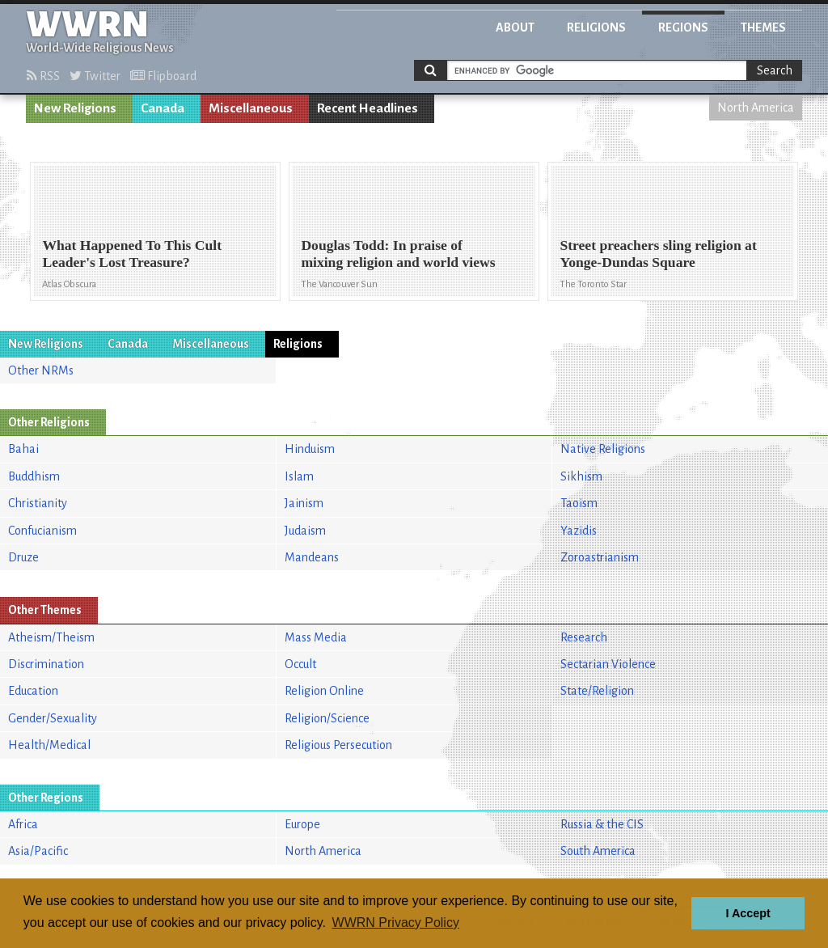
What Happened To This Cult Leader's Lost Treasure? (132, 253)
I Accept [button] (747, 913)
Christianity (37, 503)
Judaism (305, 530)
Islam (299, 476)
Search (774, 70)
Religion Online (324, 690)
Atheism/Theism (51, 637)
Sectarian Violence (608, 664)
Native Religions (602, 448)
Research (583, 637)
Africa (23, 824)
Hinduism (310, 448)
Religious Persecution (338, 745)
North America (755, 107)
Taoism (579, 503)
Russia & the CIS (602, 824)
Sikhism (581, 476)
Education (33, 690)
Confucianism (42, 530)
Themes (763, 27)
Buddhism (34, 476)
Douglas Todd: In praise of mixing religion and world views (398, 253)
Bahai (23, 448)
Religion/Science (327, 718)
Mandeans (312, 557)
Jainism (304, 503)
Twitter (95, 76)
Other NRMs (41, 370)
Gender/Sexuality (52, 718)
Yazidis (578, 530)
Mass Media (316, 637)
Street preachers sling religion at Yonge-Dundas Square (658, 253)
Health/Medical (49, 745)
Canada (162, 108)
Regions (683, 27)
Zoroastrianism (599, 557)
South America (598, 850)
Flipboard (163, 76)
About (515, 27)
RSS (43, 76)
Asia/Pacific (38, 850)
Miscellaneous (251, 108)
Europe (302, 824)
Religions (596, 27)
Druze (23, 557)
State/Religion (597, 690)
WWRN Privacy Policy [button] (395, 922)
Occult (300, 664)
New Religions (75, 108)
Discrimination (46, 664)
